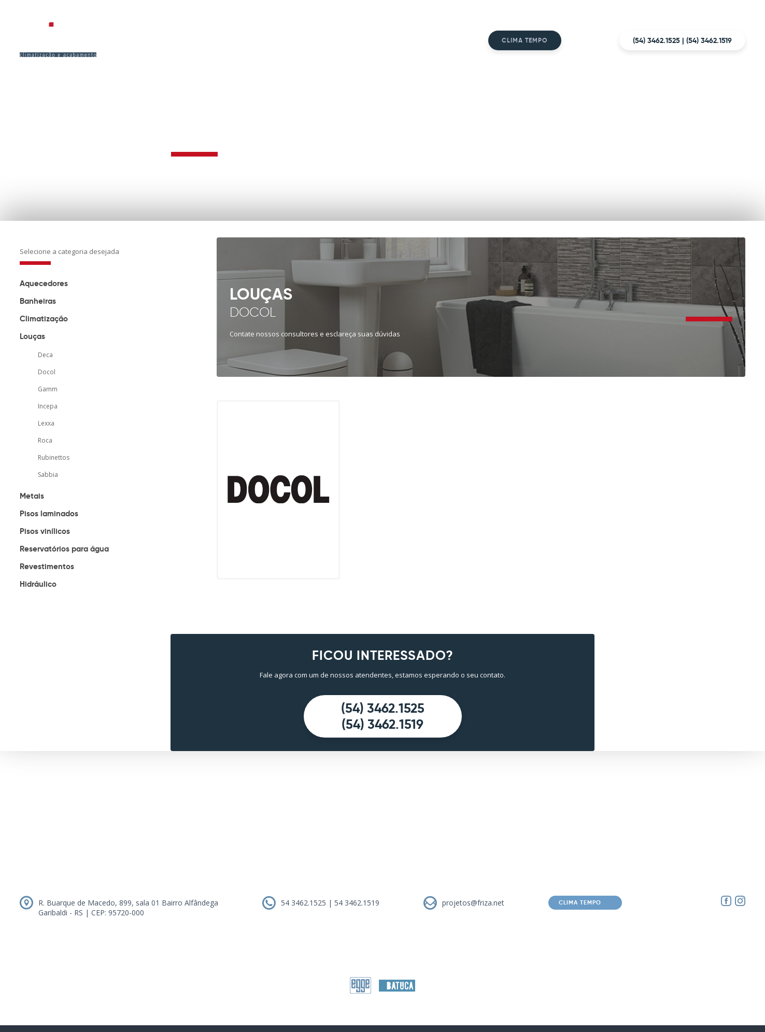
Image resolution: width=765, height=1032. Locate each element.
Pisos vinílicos (45, 531)
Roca (45, 440)
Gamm (48, 389)
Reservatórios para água (64, 549)
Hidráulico (38, 584)
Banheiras (38, 301)
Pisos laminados (49, 513)
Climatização (44, 318)
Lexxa (46, 423)
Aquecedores (44, 283)
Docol (46, 371)
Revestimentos (47, 566)
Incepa (48, 406)
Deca (45, 354)
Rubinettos (53, 457)
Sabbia (48, 474)
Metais (32, 496)
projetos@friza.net (473, 903)
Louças (32, 336)
